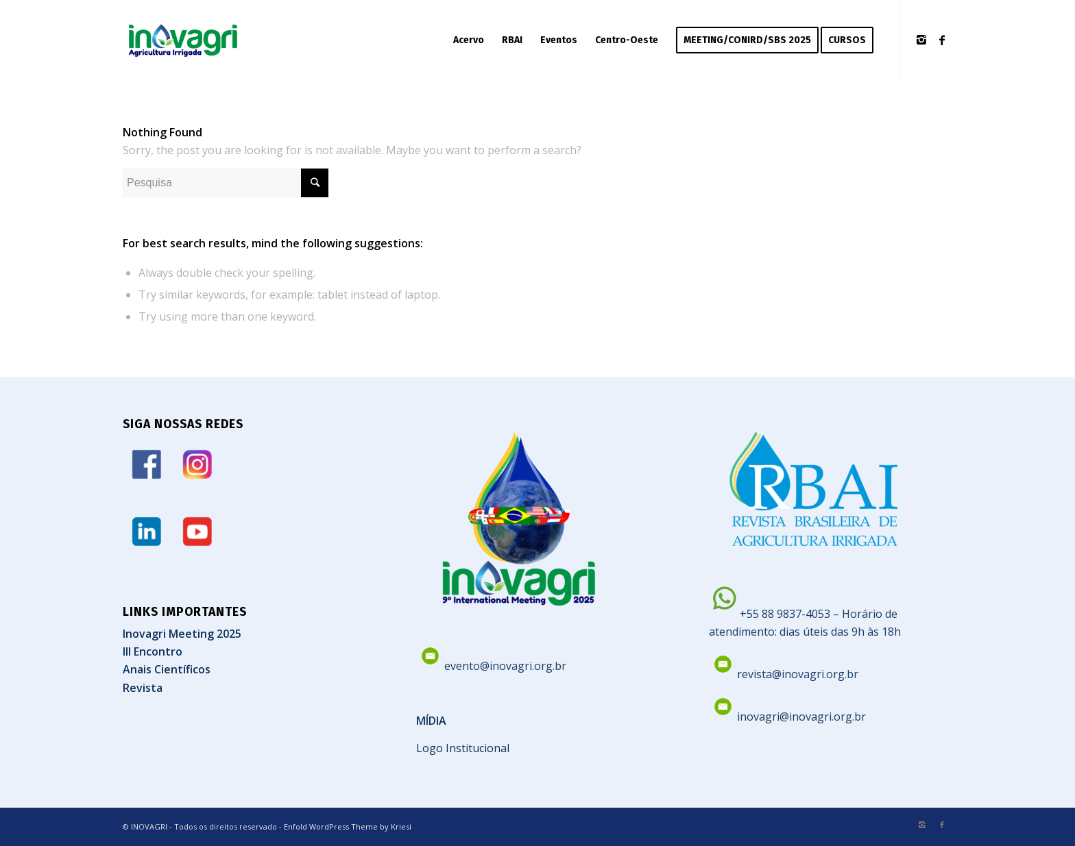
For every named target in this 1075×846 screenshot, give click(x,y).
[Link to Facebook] (942, 39)
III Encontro (152, 651)
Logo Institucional (462, 748)
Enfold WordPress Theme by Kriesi (347, 826)
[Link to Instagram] (921, 39)
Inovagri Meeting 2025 (182, 633)
